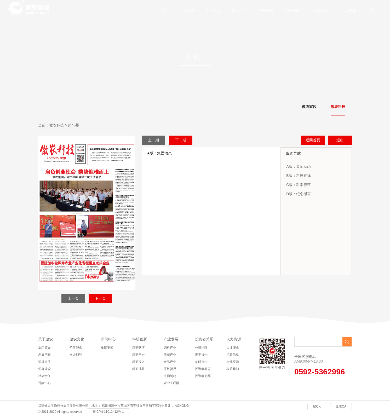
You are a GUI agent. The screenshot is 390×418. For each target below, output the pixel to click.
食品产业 (170, 362)
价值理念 (76, 348)
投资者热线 (203, 376)
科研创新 (292, 10)
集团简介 (44, 348)
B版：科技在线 (298, 175)
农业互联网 (171, 383)
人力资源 (348, 10)
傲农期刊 (76, 355)
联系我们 (232, 369)
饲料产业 (170, 348)
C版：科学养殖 (298, 185)
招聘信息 (232, 355)
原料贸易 (170, 369)
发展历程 (44, 355)
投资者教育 (203, 369)
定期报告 (201, 355)
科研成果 (138, 369)
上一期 (153, 140)
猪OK (316, 406)
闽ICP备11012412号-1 (108, 412)
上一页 (73, 298)
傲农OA (341, 406)
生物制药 (170, 376)
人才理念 (232, 348)
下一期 (180, 140)
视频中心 (44, 383)
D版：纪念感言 (298, 194)
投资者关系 (320, 10)
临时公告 (201, 362)
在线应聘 (232, 362)
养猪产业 (170, 355)
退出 (340, 140)
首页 (165, 10)
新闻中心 (240, 10)
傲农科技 (338, 107)
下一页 (100, 298)
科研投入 (138, 362)
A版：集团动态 (298, 166)
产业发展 (266, 10)
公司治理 (201, 348)
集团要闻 (107, 348)
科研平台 (138, 355)
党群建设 (44, 369)
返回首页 (313, 140)
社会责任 (44, 376)
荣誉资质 (44, 362)
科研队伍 (138, 348)
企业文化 (213, 10)
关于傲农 (187, 10)
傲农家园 (309, 107)
